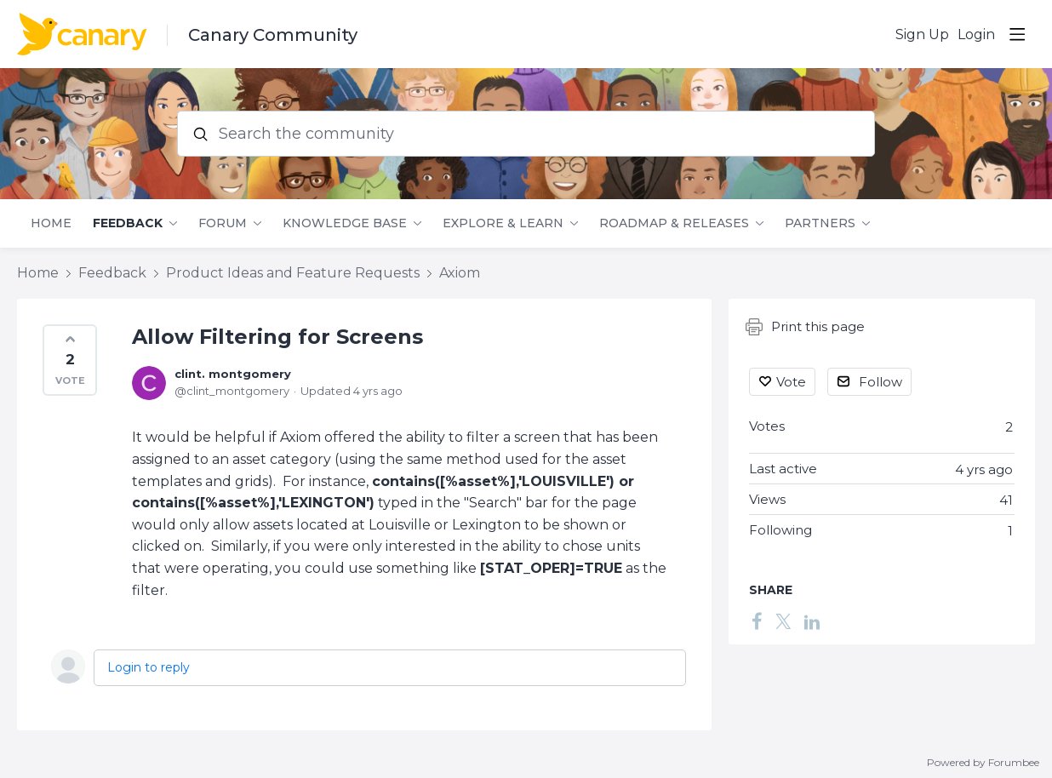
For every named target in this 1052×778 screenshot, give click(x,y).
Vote (791, 382)
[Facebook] (756, 621)
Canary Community (272, 35)
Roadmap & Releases (674, 223)
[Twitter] (783, 621)
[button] (70, 360)
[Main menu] (1017, 34)
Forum (222, 223)
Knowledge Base (345, 223)
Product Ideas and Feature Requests (293, 273)
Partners (820, 223)
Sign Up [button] (922, 34)
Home (51, 223)
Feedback (128, 223)
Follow (880, 382)
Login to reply (148, 667)
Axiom (459, 273)
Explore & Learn (503, 223)
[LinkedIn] (812, 621)
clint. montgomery (232, 373)
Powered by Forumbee (983, 763)
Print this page (805, 326)
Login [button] (976, 34)
